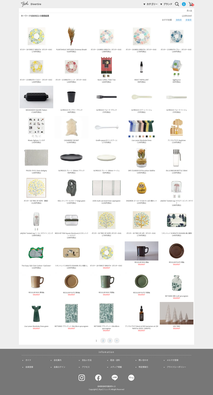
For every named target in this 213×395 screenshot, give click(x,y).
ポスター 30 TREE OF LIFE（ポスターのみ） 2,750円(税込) (141, 222)
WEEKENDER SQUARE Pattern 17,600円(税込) (36, 99)
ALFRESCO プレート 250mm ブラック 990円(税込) (71, 160)
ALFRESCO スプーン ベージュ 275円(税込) (141, 99)
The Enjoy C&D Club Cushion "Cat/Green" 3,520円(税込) (36, 255)
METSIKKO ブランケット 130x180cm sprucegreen (106, 316)
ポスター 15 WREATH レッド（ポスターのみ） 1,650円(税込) (71, 69)
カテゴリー (152, 4)
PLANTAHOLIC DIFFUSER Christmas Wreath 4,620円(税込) (71, 38)
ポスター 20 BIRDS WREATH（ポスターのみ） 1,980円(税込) (106, 38)
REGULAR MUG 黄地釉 (36, 283)
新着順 (188, 20)
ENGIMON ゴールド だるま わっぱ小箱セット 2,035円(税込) (141, 190)
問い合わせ (143, 360)
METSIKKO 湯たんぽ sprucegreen (176, 285)
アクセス (86, 367)
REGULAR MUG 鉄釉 (141, 253)
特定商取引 (143, 367)
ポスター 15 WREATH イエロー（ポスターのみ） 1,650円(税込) (36, 69)
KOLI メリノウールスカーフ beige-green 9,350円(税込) (71, 190)
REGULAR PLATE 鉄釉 (176, 253)
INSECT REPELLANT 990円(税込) (141, 69)
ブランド (167, 4)
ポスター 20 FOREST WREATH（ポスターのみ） (106, 255)
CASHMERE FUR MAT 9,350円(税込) (71, 129)
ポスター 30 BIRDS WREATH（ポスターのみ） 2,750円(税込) (141, 38)
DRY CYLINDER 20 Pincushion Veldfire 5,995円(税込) (141, 160)
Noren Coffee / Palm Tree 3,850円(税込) (106, 69)
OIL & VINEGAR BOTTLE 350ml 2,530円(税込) (176, 160)
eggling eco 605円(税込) (176, 69)
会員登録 (29, 367)
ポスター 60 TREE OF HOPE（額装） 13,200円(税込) (36, 190)
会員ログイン (59, 367)
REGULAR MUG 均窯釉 (106, 283)
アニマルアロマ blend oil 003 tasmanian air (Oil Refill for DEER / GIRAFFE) (141, 316)
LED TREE (176, 315)
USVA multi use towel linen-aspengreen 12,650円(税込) (106, 190)
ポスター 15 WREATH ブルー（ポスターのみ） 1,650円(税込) (176, 38)
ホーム (189, 10)
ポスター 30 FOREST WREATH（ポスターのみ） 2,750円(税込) (36, 38)
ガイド (28, 360)
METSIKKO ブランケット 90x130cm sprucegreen (71, 315)
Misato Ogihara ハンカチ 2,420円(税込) (36, 129)
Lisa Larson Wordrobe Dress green (36, 315)
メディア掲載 (116, 367)
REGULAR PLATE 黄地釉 (71, 284)
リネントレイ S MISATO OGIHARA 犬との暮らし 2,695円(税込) (71, 255)
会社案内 (57, 360)
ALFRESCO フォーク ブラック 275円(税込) (106, 99)
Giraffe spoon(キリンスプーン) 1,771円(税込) (106, 129)
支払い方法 (87, 360)
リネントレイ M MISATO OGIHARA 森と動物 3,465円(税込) (176, 222)
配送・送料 (115, 360)
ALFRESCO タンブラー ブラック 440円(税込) (71, 99)
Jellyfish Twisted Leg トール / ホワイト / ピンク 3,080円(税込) (36, 222)
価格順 (179, 20)
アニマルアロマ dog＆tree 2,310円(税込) (176, 129)
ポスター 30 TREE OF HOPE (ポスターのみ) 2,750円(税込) (106, 222)
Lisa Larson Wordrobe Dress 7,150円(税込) (141, 129)
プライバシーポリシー (176, 367)
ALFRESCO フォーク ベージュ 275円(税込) (176, 99)
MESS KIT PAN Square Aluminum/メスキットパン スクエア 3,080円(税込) (71, 223)
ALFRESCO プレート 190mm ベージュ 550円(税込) (106, 160)
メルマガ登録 (172, 360)
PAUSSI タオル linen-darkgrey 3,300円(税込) (36, 160)
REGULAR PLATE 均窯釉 (141, 284)
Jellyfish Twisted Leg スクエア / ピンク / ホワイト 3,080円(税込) (176, 191)
